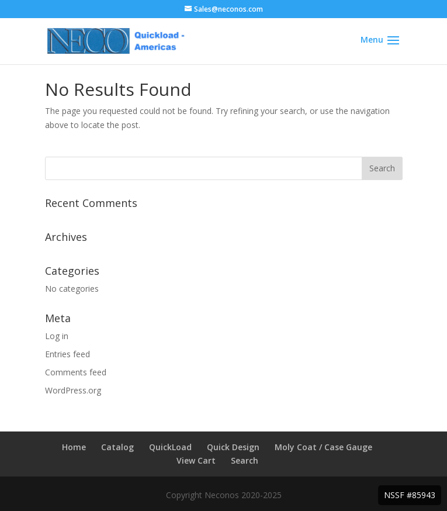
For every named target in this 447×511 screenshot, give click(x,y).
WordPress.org (73, 390)
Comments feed (75, 372)
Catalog (117, 447)
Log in (56, 335)
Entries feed (67, 354)
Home (74, 447)
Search (244, 460)
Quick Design (233, 447)
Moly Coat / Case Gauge (323, 447)
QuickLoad (170, 447)
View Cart (196, 460)
